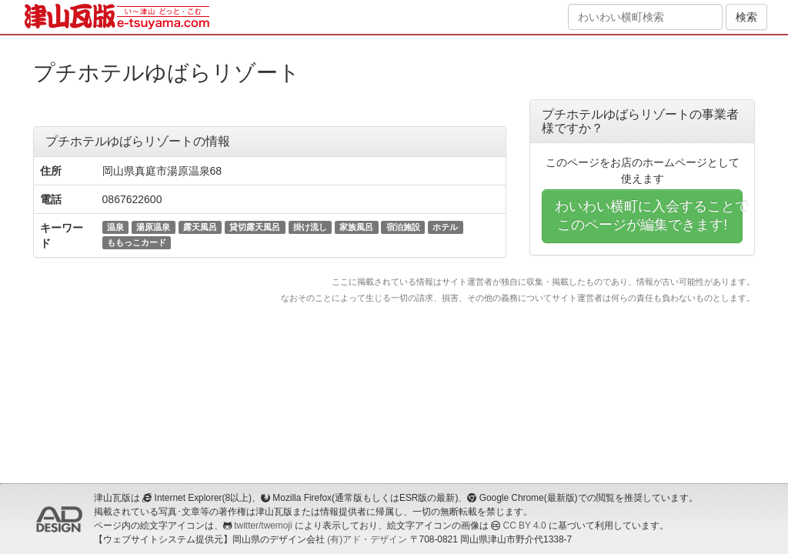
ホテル (445, 227)
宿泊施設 (403, 227)
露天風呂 (200, 227)
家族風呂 (356, 227)
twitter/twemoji (263, 525)
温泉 (115, 227)
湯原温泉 (153, 227)
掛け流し (310, 227)
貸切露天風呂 (254, 227)
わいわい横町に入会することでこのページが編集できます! (649, 215)
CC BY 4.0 (524, 525)
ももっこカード (136, 242)
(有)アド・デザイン (367, 539)
